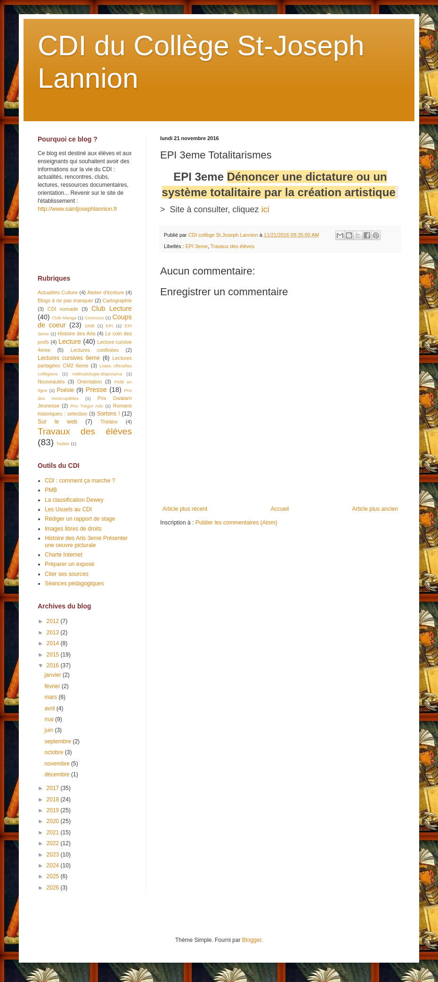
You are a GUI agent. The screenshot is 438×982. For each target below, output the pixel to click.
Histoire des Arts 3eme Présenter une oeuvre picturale (86, 541)
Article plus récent (184, 509)
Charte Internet (63, 554)
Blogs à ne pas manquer (65, 300)
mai (49, 719)
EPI (109, 325)
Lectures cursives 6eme (69, 358)
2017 (54, 788)
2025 (54, 876)
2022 (54, 843)
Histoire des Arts (77, 333)
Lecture (69, 341)
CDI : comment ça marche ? (80, 480)
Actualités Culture (58, 292)
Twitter (62, 443)
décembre (57, 774)
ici (265, 209)
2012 (54, 621)
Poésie (65, 390)
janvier (53, 675)
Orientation (89, 381)
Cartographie (117, 300)
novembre (57, 763)
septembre (58, 741)
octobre (54, 752)
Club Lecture (111, 308)
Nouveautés (51, 381)
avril (50, 708)
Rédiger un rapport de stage (80, 519)
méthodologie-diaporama (97, 373)
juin (49, 730)
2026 (54, 887)
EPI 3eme (197, 246)
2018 (54, 799)
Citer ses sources (67, 574)
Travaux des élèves (232, 246)
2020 (54, 821)
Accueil (280, 509)
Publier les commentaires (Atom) (236, 522)
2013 (54, 632)
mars (51, 697)
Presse (96, 389)
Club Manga (64, 317)
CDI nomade (63, 309)
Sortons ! (108, 413)
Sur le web (57, 421)
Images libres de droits (73, 528)
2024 (54, 865)
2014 (54, 643)
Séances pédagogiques (74, 583)
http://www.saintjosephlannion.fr (77, 209)
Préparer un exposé (69, 564)
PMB (51, 490)
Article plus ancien (375, 509)
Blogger (251, 940)
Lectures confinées (95, 350)
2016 (54, 665)
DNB (89, 325)
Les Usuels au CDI (68, 509)
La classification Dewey (74, 500)
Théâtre (109, 421)
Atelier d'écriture (105, 292)
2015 (54, 654)
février (53, 686)
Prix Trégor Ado (86, 405)
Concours (94, 317)
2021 (54, 832)
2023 (54, 854)
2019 (54, 810)
